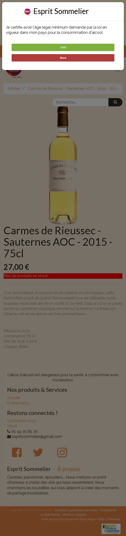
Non (63, 58)
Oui (63, 47)
